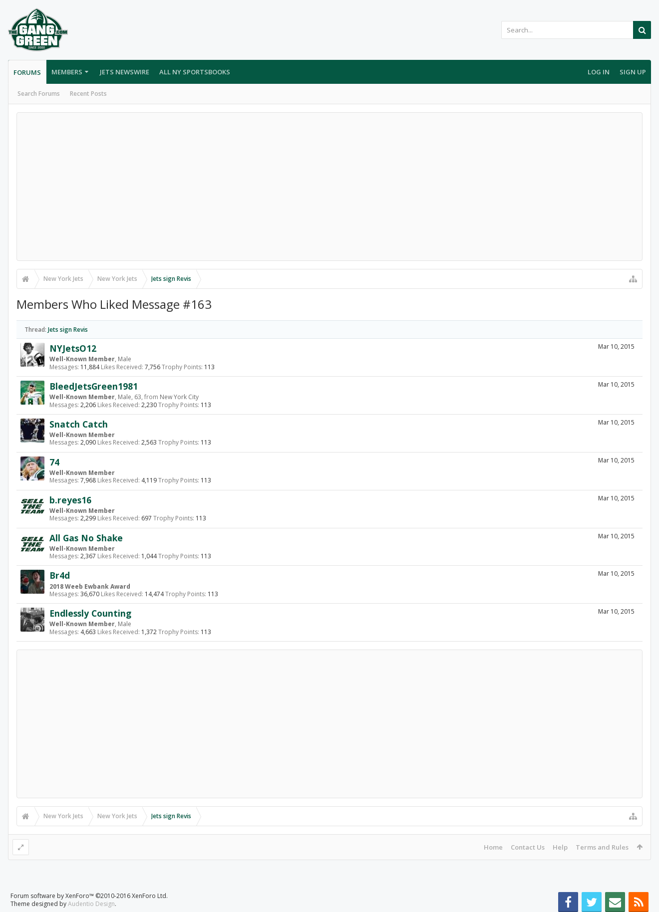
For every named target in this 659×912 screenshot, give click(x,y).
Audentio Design (91, 904)
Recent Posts (88, 93)
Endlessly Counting (90, 613)
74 (54, 462)
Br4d (59, 575)
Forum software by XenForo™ (89, 896)
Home (493, 847)
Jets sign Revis (68, 329)
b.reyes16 (70, 500)
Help (560, 847)
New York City (179, 397)
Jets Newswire (124, 71)
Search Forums (38, 93)
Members (66, 71)
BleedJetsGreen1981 (93, 386)
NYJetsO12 (72, 348)
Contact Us (528, 847)
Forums (27, 72)
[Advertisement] (329, 186)
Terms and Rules (602, 847)
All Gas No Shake (86, 538)
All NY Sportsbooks (194, 71)
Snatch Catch (78, 424)
